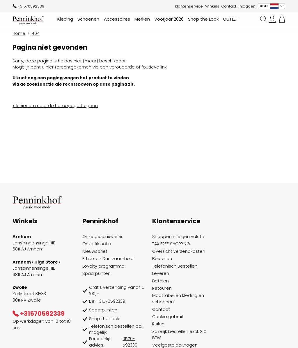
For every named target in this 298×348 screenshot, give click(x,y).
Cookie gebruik (168, 317)
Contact (228, 6)
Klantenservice (189, 6)
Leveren (160, 273)
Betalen (160, 281)
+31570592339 (28, 6)
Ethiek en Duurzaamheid (108, 259)
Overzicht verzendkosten (178, 251)
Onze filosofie (96, 244)
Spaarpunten (96, 273)
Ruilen (158, 324)
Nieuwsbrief (94, 251)
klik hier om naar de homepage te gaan (55, 106)
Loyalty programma (103, 266)
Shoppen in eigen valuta (178, 236)
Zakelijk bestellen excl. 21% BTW (179, 335)
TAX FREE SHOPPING (171, 244)
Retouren (162, 288)
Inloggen (247, 6)
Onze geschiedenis (102, 236)
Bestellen (162, 259)
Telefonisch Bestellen (174, 266)
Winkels (212, 6)
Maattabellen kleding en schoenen (178, 299)
